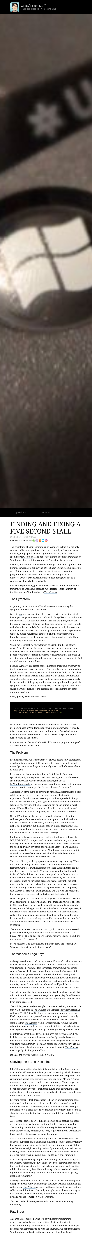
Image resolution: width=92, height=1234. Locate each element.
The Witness (30, 536)
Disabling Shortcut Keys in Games (63, 987)
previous (21, 512)
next (71, 512)
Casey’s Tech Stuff (33, 5)
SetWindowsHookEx (42, 742)
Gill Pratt (27, 1072)
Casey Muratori (22, 540)
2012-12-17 (15, 536)
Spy (59, 1159)
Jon (20, 614)
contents (46, 512)
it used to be (27, 556)
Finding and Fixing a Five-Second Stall (45, 527)
